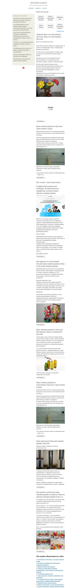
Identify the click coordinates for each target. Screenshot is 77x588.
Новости (38, 8)
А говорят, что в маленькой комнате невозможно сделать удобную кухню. (23, 44)
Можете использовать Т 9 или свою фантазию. (51, 584)
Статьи (44, 8)
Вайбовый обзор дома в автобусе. (47, 583)
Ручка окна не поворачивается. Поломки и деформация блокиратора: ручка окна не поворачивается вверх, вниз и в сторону (22, 36)
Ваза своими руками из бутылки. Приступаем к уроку (49, 127)
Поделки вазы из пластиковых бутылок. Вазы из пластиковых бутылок (48, 36)
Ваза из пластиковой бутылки (50, 18)
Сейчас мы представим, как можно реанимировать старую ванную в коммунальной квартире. (49, 570)
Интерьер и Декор (38, 3)
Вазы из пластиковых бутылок (41, 18)
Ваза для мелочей (50, 26)
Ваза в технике (41, 26)
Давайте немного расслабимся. (46, 566)
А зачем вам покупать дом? (45, 574)
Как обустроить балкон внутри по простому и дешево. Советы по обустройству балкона (22, 20)
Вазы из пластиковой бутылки (60, 26)
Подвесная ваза (60, 18)
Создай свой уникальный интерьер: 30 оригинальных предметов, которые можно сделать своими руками (47, 189)
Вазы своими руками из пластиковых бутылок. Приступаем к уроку (50, 384)
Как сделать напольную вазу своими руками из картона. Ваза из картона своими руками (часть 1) (50, 494)
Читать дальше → (40, 121)
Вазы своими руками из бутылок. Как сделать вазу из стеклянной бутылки (49, 331)
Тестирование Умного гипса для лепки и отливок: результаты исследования (22, 50)
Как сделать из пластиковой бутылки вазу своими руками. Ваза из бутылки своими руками (50, 263)
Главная (31, 8)
